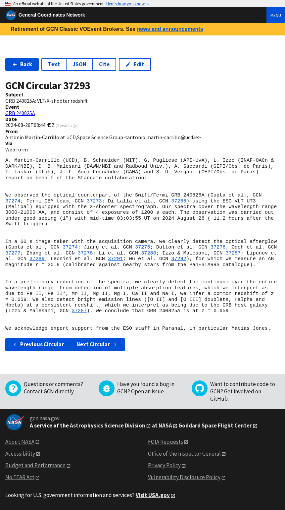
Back (22, 64)
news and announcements (170, 29)
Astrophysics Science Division (107, 425)
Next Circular (97, 344)
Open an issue (147, 391)
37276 (218, 247)
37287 (233, 253)
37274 (13, 201)
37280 (148, 253)
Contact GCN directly (48, 391)
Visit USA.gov (153, 495)
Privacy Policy (164, 465)
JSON (79, 64)
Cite (104, 64)
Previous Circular (38, 344)
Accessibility (20, 453)
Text (54, 64)
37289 (37, 258)
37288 (178, 201)
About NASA (19, 441)
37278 (85, 253)
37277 (13, 253)
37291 (115, 258)
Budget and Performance (35, 465)
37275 (142, 247)
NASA (165, 425)
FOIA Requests (165, 441)
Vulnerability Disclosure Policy (184, 477)
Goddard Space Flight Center (215, 425)
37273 (94, 201)
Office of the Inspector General (184, 453)
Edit (134, 64)
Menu (275, 15)
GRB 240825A (20, 113)
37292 (178, 258)
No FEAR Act (19, 477)
